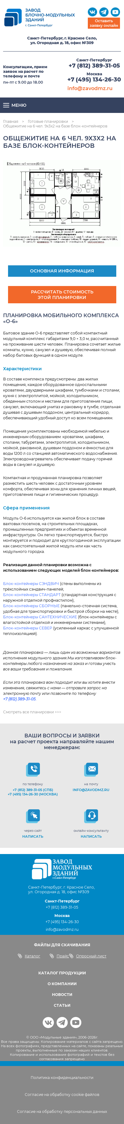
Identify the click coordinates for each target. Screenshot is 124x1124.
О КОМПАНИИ (62, 983)
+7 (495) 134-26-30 (94, 79)
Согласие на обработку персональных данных (62, 1111)
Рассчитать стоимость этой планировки (62, 294)
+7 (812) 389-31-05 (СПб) (33, 790)
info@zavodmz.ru (90, 88)
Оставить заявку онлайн (104, 23)
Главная (10, 121)
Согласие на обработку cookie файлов (62, 1094)
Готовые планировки (48, 121)
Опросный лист (87, 955)
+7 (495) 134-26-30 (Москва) (33, 794)
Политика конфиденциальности (62, 1077)
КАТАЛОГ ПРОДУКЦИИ (62, 973)
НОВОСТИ (62, 994)
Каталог (29, 955)
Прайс (59, 955)
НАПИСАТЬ (32, 836)
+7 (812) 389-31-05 (94, 65)
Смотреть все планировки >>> (32, 712)
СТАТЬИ (62, 1005)
